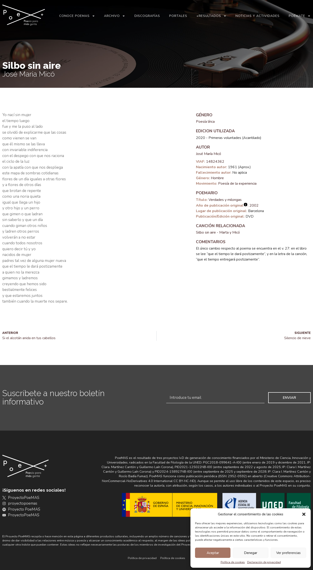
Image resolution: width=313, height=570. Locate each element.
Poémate (300, 16)
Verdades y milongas (225, 199)
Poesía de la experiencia (237, 183)
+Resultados (211, 16)
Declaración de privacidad (264, 562)
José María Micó (208, 153)
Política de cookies (233, 562)
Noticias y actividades (257, 16)
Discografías (147, 16)
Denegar (250, 553)
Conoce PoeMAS (77, 16)
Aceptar (213, 553)
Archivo (114, 16)
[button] (304, 514)
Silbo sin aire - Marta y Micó (218, 232)
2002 (254, 205)
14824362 (215, 161)
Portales (178, 16)
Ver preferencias (288, 553)
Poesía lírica (205, 121)
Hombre (217, 178)
